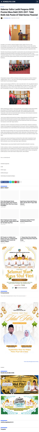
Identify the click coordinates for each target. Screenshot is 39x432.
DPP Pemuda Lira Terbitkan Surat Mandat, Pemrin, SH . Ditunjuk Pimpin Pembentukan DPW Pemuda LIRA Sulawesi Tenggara (9, 239)
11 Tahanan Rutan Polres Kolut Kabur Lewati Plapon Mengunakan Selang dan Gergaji (28, 239)
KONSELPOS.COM (9, 2)
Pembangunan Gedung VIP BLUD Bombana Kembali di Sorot (27, 220)
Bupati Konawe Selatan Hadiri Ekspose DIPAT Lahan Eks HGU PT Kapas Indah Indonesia (28, 203)
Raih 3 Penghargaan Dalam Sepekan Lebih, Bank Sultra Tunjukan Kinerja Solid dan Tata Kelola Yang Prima (9, 221)
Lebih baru (3, 302)
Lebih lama (35, 302)
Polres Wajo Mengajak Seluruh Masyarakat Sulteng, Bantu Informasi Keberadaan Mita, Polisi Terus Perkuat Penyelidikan (9, 203)
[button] (1, 2)
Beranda (2, 6)
